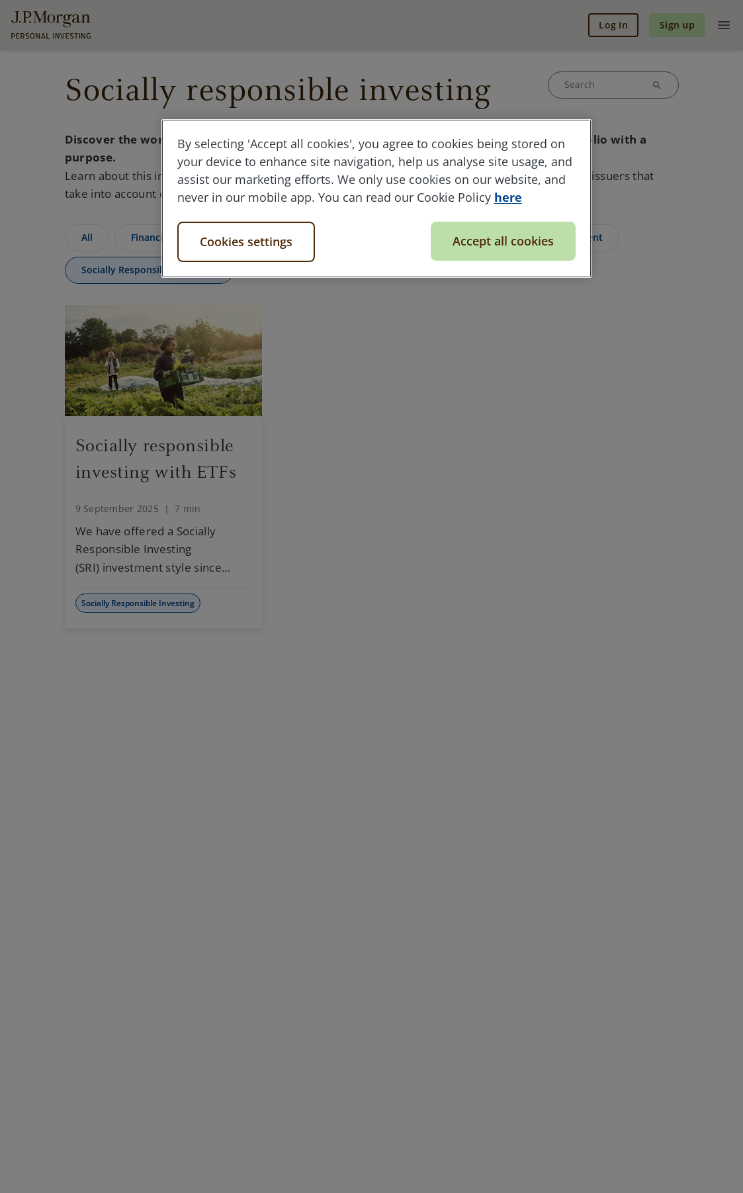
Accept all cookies (503, 241)
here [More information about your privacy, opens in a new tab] (508, 197)
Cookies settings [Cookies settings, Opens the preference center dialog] (246, 241)
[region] (376, 198)
